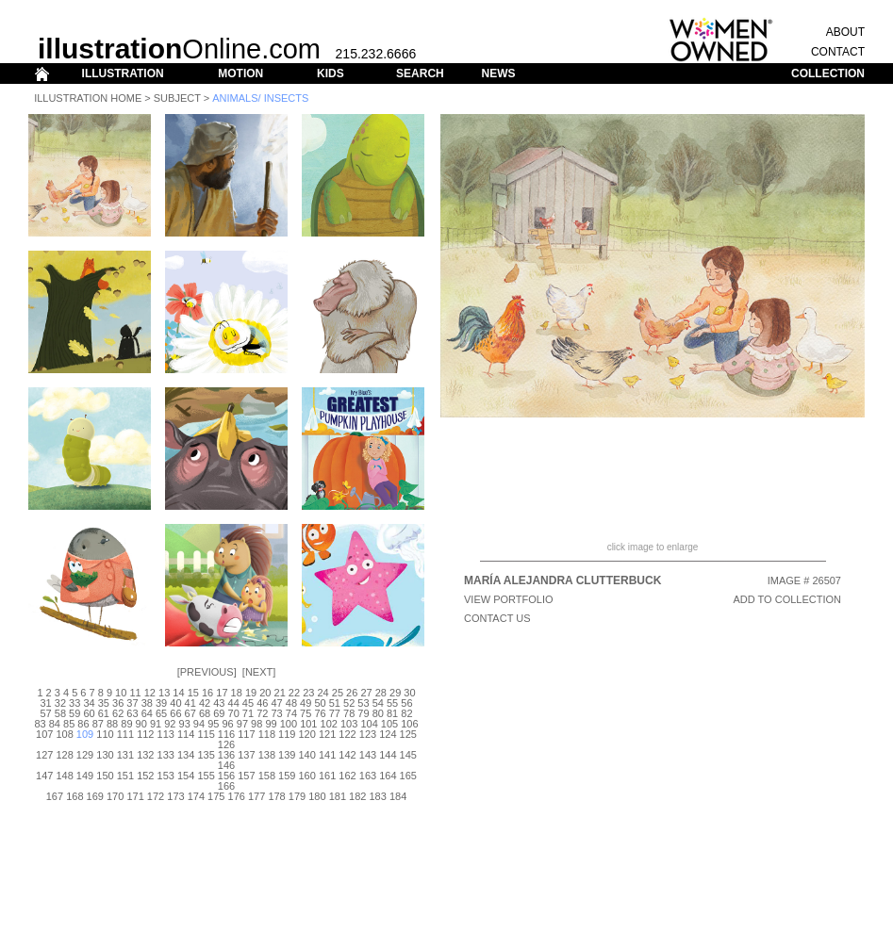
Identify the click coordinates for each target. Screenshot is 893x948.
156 (226, 775)
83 (39, 723)
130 (104, 754)
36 (118, 703)
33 (74, 703)
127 (44, 754)
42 (204, 703)
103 (348, 723)
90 (141, 723)
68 (204, 713)
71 (248, 713)
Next (259, 672)
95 (213, 723)
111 (125, 734)
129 (84, 754)
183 (377, 796)
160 (307, 775)
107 (44, 734)
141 (327, 754)
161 (327, 775)
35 (103, 703)
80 (378, 713)
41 (190, 703)
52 (349, 703)
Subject (177, 98)
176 (236, 796)
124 (387, 734)
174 (196, 796)
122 (347, 734)
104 (368, 723)
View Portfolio (509, 599)
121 (327, 734)
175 (215, 796)
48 (291, 703)
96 (227, 723)
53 (363, 703)
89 (126, 723)
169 (95, 796)
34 (88, 703)
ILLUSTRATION (123, 73)
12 (150, 692)
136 (226, 754)
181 (337, 796)
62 (118, 713)
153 (165, 775)
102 (329, 723)
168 (74, 796)
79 (363, 713)
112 (145, 734)
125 (408, 734)
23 (308, 692)
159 (286, 775)
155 (205, 775)
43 (218, 703)
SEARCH (420, 73)
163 (367, 775)
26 (351, 692)
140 (307, 754)
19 (250, 692)
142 (347, 754)
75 (305, 713)
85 (68, 723)
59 (74, 713)
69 (218, 713)
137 (246, 754)
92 (169, 723)
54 (378, 703)
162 (347, 775)
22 (294, 692)
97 (242, 723)
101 (308, 723)
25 (337, 692)
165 (408, 775)
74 (291, 713)
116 (226, 734)
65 (161, 713)
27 (366, 692)
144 (387, 754)
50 (319, 703)
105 (389, 723)
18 (236, 692)
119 (286, 734)
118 (266, 734)
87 (98, 723)
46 (262, 703)
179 (297, 796)
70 (234, 713)
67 (190, 713)
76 (319, 713)
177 (256, 796)
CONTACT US (497, 618)
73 (276, 713)
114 (185, 734)
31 (45, 703)
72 (262, 713)
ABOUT (845, 32)
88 (112, 723)
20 (265, 692)
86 (83, 723)
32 (60, 703)
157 (246, 775)
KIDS (330, 73)
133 (165, 754)
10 (120, 692)
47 (276, 703)
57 (45, 713)
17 (221, 692)
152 (145, 775)
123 (367, 734)
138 (266, 754)
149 (84, 775)
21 (280, 692)
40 (175, 703)
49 (305, 703)
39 (161, 703)
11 (135, 692)
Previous (207, 672)
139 (286, 754)
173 (175, 796)
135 (205, 754)
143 (367, 754)
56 (406, 703)
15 (193, 692)
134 (185, 754)
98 (256, 723)
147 (44, 775)
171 (134, 796)
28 (381, 692)
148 (64, 775)
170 (115, 796)
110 (104, 734)
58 (60, 713)
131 (125, 754)
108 (64, 734)
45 (248, 703)
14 (178, 692)
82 (406, 713)
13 (164, 692)
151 (125, 775)
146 (226, 765)
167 (54, 796)
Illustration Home (87, 98)
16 (207, 692)
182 (357, 796)
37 (132, 703)
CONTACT (838, 51)
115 (205, 734)
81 (392, 713)
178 (276, 796)
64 (147, 713)
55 (392, 703)
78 (349, 713)
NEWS (498, 73)
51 (334, 703)
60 (88, 713)
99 (270, 723)
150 (104, 775)
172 (155, 796)
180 (316, 796)
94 (199, 723)
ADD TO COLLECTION (787, 599)
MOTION (240, 73)
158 (266, 775)
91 (155, 723)
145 (408, 754)
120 (307, 734)
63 (132, 713)
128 (64, 754)
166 (226, 786)
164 (387, 775)
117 (246, 734)
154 (185, 775)
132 (145, 754)
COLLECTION (828, 73)
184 (397, 796)
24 (322, 692)
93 (184, 723)
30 (409, 692)
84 (54, 723)
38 (147, 703)
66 (175, 713)
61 (103, 713)
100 (288, 723)
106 (409, 723)
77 (334, 713)
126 (226, 744)
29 (395, 692)
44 (234, 703)
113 (165, 734)
